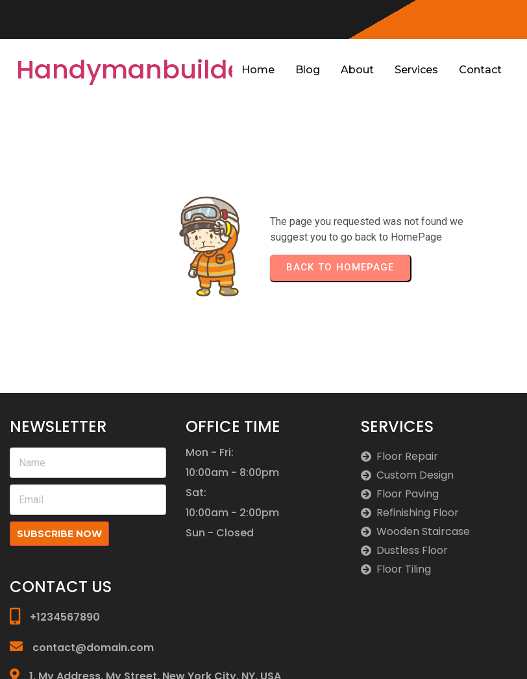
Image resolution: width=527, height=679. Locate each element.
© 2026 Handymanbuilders (454, 655)
